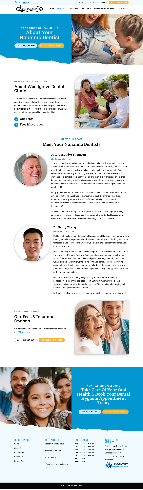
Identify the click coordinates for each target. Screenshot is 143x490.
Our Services (19, 453)
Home (52, 8)
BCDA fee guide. (25, 332)
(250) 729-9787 (50, 458)
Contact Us (121, 8)
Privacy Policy (19, 462)
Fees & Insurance (31, 125)
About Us (61, 8)
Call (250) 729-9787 (98, 2)
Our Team (27, 119)
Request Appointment (118, 2)
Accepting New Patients (104, 8)
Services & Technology (79, 8)
